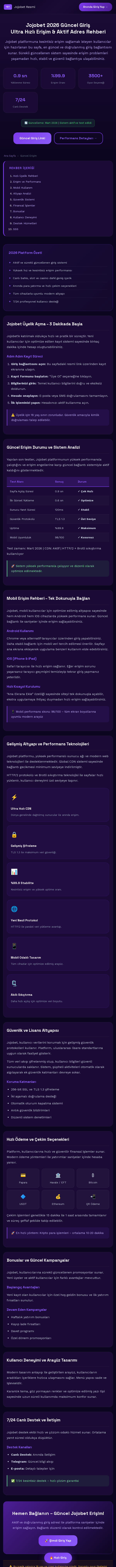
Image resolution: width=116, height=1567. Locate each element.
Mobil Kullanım (22, 187)
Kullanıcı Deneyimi (25, 217)
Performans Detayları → (78, 138)
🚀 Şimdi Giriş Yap (58, 1541)
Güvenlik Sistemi (24, 199)
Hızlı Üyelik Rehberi (25, 175)
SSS (15, 229)
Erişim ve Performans (27, 181)
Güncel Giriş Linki (32, 138)
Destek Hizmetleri (25, 223)
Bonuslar (19, 211)
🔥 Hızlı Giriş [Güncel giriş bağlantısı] (58, 1557)
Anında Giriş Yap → (95, 7)
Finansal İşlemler (24, 205)
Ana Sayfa (10, 155)
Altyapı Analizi (22, 193)
